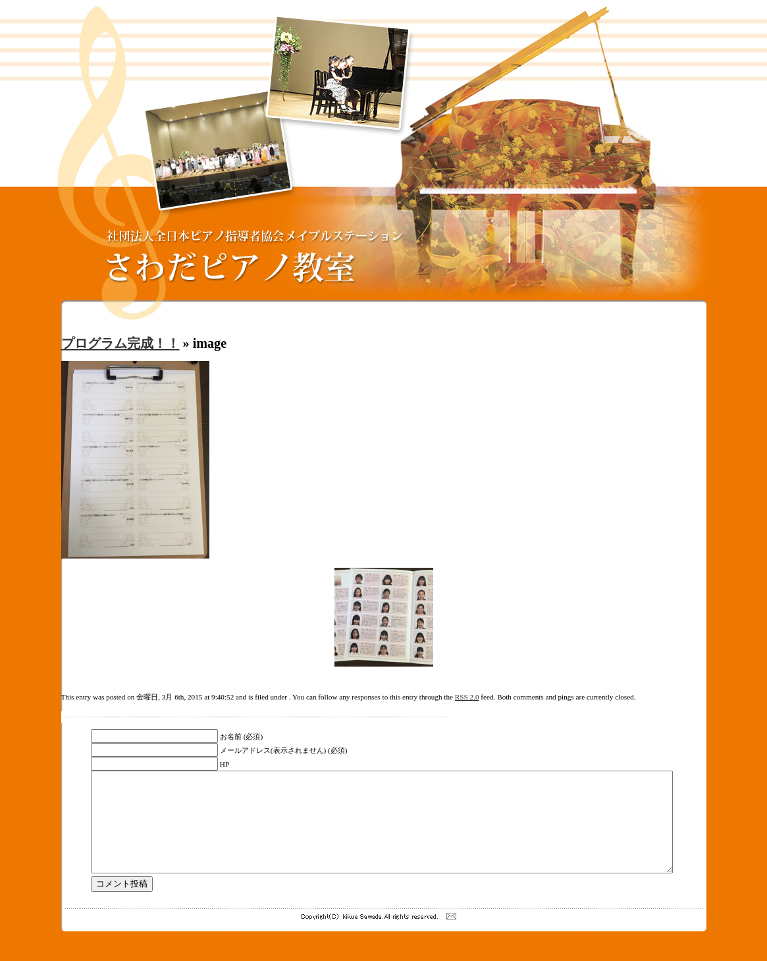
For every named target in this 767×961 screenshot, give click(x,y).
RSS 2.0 (467, 697)
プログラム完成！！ (120, 343)
